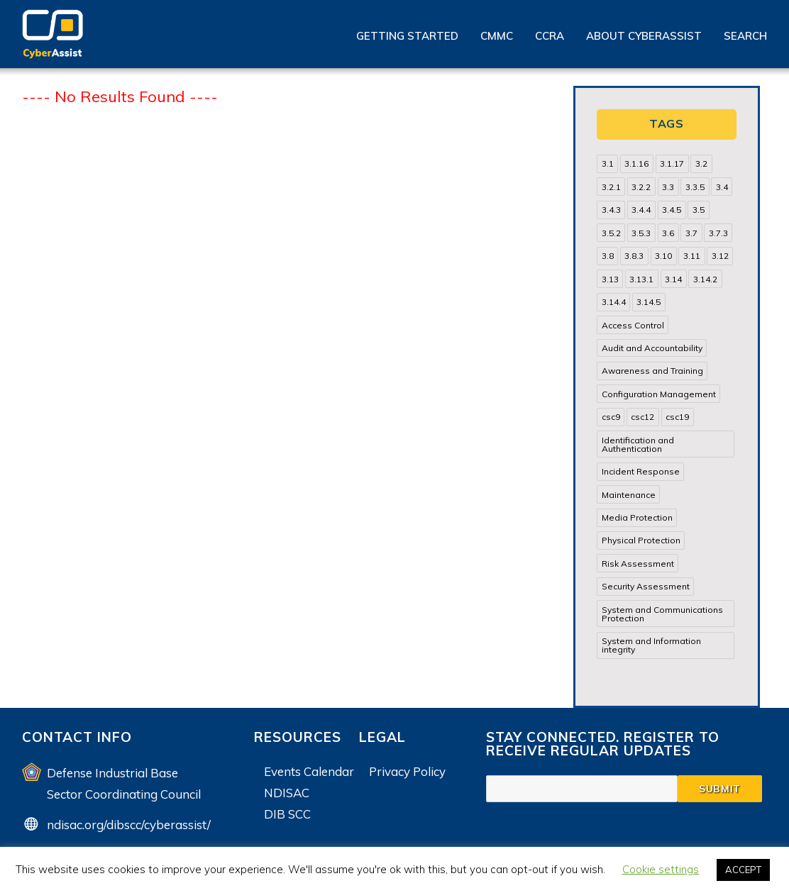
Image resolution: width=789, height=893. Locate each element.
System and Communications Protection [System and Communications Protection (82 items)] (662, 613)
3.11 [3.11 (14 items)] (691, 255)
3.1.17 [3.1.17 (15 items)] (672, 163)
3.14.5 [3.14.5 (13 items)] (648, 301)
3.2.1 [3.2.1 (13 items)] (611, 187)
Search (745, 36)
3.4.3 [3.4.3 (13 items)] (611, 209)
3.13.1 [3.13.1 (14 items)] (641, 279)
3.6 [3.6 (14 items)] (668, 233)
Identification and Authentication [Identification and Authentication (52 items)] (638, 444)
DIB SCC (287, 813)
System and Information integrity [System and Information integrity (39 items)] (651, 645)
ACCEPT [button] (743, 869)
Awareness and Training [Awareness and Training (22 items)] (652, 370)
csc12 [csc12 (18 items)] (642, 416)
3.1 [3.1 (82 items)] (608, 163)
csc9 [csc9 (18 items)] (611, 416)
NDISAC (286, 792)
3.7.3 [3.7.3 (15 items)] (718, 233)
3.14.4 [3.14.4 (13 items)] (614, 301)
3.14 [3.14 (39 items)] (673, 279)
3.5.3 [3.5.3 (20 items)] (641, 233)
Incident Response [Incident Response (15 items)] (641, 471)
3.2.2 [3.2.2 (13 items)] (641, 187)
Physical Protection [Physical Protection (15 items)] (641, 540)
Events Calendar (309, 771)
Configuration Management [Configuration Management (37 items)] (659, 394)
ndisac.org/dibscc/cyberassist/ (129, 824)
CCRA (549, 36)
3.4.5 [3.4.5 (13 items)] (671, 209)
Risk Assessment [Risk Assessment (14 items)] (638, 563)
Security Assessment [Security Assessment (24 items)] (646, 586)
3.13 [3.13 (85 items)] (610, 279)
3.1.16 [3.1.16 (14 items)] (636, 163)
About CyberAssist (644, 36)
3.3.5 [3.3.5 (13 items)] (695, 187)
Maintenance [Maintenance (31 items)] (629, 494)
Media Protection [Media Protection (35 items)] (637, 517)
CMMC (496, 36)
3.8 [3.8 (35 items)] (608, 255)
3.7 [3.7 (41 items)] (691, 233)
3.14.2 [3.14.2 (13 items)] (705, 279)
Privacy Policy (407, 771)
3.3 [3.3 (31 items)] (668, 187)
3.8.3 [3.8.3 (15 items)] (634, 255)
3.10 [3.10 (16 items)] (663, 255)
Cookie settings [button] (660, 869)
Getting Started (407, 36)
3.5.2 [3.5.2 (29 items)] (611, 233)
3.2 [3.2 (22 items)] (701, 163)
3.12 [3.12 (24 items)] (720, 255)
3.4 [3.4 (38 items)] (722, 187)
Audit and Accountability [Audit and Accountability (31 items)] (652, 348)
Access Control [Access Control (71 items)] (633, 325)
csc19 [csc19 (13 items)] (677, 416)
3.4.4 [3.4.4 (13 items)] (641, 209)
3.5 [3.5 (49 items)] (699, 209)
